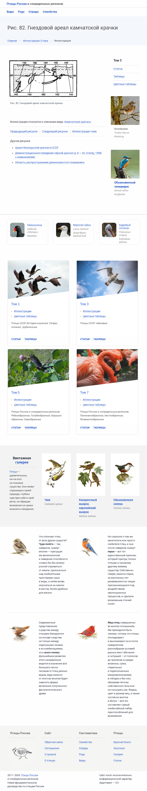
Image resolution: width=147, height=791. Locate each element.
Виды (10, 11)
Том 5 (15, 392)
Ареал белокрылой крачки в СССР (36, 147)
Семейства (50, 11)
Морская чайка (82, 225)
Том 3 (84, 304)
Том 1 (15, 304)
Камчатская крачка (77, 121)
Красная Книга (122, 742)
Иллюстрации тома (84, 131)
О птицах (50, 760)
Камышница (34, 225)
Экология (119, 748)
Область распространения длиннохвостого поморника (49, 162)
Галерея (118, 754)
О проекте (50, 754)
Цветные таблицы (125, 84)
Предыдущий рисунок (24, 131)
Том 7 (84, 392)
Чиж (47, 499)
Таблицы (119, 76)
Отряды (34, 11)
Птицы (13, 471)
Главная (12, 40)
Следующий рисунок (55, 131)
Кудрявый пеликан (125, 226)
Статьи (118, 68)
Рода (21, 11)
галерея (21, 462)
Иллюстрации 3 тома (35, 40)
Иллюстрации (22, 311)
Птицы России (17, 4)
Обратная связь (54, 742)
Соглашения (52, 748)
